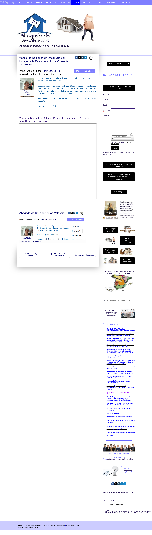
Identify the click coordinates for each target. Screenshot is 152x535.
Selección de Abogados (84, 255)
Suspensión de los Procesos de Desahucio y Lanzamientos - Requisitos (118, 176)
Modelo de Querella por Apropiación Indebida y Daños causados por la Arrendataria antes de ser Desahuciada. (119, 398)
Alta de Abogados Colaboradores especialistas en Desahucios (111, 312)
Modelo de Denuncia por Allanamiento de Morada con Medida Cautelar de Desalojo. (120, 404)
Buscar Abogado (52, 2)
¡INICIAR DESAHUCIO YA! (119, 64)
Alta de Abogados (118, 192)
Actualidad (98, 2)
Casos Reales (86, 2)
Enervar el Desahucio (113, 413)
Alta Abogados (110, 2)
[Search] (119, 300)
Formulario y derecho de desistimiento (54, 525)
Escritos (76, 2)
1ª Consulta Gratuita (125, 2)
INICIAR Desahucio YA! (34, 2)
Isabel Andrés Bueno (30, 70)
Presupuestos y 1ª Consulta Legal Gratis (118, 87)
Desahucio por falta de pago (110, 251)
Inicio (21, 2)
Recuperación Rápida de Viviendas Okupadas (119, 165)
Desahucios (65, 2)
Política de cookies (23, 527)
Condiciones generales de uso (33, 525)
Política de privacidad (72, 525)
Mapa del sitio (33, 527)
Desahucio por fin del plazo (127, 260)
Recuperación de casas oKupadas (127, 240)
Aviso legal (21, 525)
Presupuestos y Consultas (31, 254)
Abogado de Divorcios (115, 505)
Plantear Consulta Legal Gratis (127, 472)
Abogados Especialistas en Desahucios (57, 254)
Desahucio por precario (110, 230)
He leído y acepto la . (122, 143)
